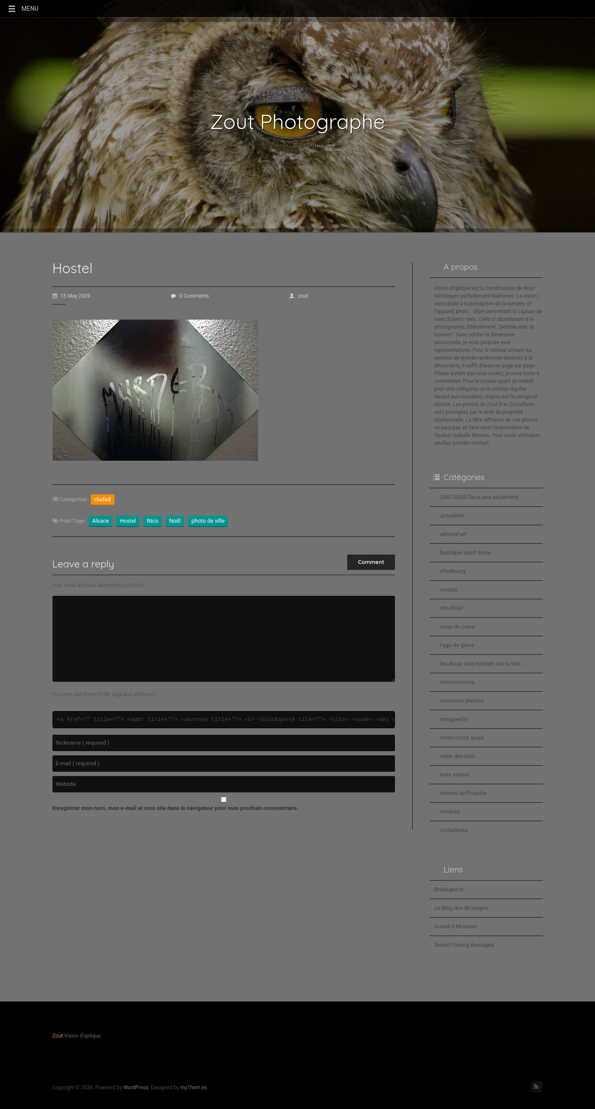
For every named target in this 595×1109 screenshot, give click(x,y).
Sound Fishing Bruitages (464, 945)
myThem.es (193, 1087)
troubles (450, 811)
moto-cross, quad (462, 737)
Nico (152, 521)
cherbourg (453, 571)
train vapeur (454, 774)
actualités (452, 515)
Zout (57, 1036)
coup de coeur (457, 626)
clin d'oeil (451, 608)
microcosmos (457, 682)
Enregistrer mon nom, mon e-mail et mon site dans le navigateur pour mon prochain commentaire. (175, 808)
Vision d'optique (297, 145)
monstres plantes (462, 700)
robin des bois (457, 756)
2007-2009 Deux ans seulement (479, 497)
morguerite (453, 719)
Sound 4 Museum (456, 926)
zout (298, 296)
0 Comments (190, 296)
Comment (371, 561)
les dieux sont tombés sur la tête (480, 663)
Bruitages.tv (449, 889)
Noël (175, 521)
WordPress (135, 1087)
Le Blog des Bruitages (461, 908)
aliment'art (453, 534)
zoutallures (454, 830)
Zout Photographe (297, 121)
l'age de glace (457, 645)
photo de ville (208, 521)
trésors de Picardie (463, 793)
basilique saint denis (465, 552)
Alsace (100, 521)
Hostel (128, 521)
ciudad (102, 499)
